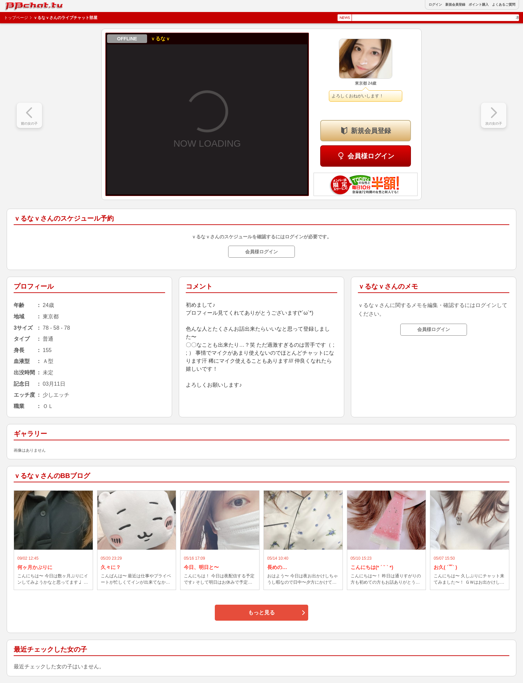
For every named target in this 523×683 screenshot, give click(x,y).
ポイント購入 (479, 4)
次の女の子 (493, 123)
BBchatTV (20, 4)
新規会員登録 (455, 4)
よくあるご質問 (503, 4)
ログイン (435, 4)
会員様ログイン (371, 156)
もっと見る (261, 612)
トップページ (16, 17)
